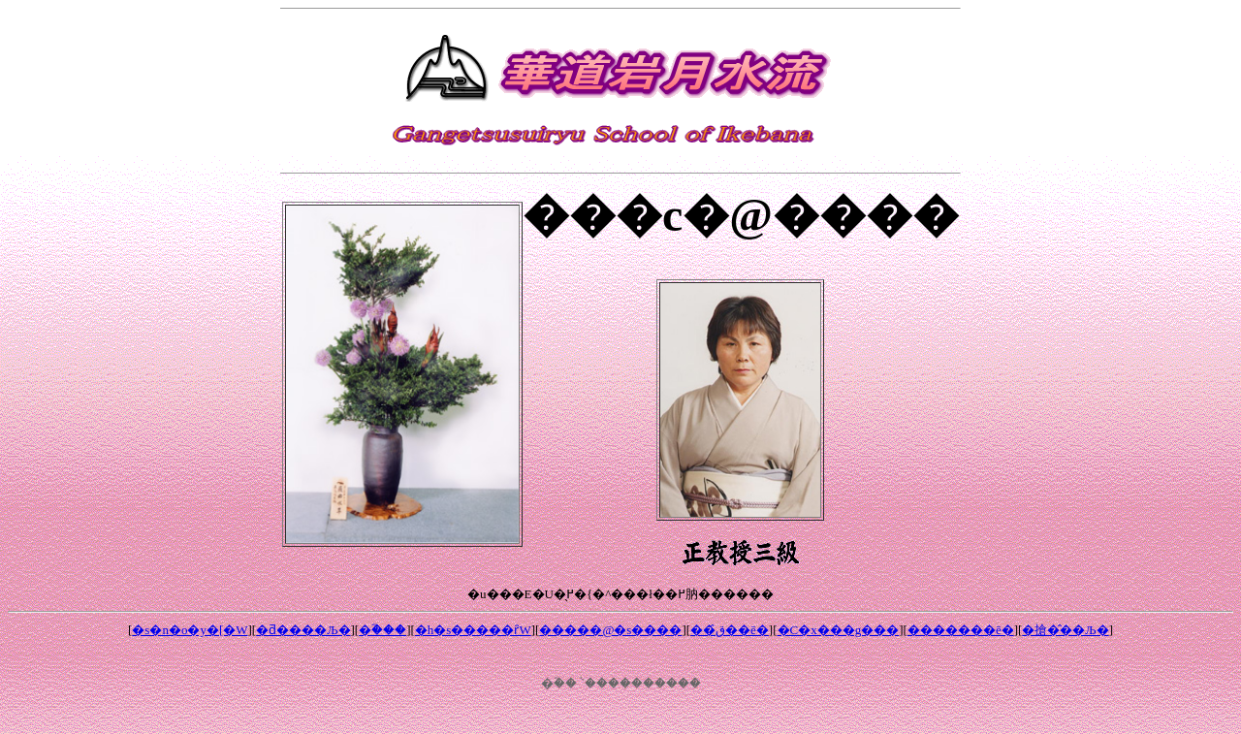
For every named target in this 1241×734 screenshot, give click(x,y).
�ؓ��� (382, 629)
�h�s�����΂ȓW (473, 629)
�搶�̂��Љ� (1065, 629)
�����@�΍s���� (610, 629)
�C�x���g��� (839, 629)
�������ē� (960, 629)
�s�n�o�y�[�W (189, 629)
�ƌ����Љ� (303, 629)
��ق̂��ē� (729, 629)
